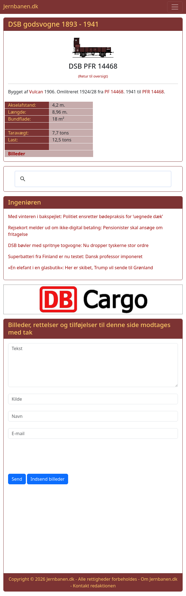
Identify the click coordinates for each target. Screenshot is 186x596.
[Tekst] (93, 365)
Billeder (16, 154)
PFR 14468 (153, 92)
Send (17, 479)
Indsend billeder (48, 479)
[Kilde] (93, 399)
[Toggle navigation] (175, 7)
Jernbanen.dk (20, 6)
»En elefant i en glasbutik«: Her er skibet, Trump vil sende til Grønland (80, 268)
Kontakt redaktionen (94, 586)
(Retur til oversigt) (93, 76)
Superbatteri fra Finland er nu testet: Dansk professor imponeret (75, 256)
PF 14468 (114, 92)
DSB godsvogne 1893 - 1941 (53, 24)
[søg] (92, 179)
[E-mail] (93, 433)
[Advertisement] (93, 530)
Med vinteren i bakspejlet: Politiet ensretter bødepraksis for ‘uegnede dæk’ (85, 216)
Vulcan (36, 92)
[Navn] (93, 416)
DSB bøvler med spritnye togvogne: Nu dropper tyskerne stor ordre (78, 245)
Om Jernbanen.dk (159, 579)
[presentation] (50, 456)
